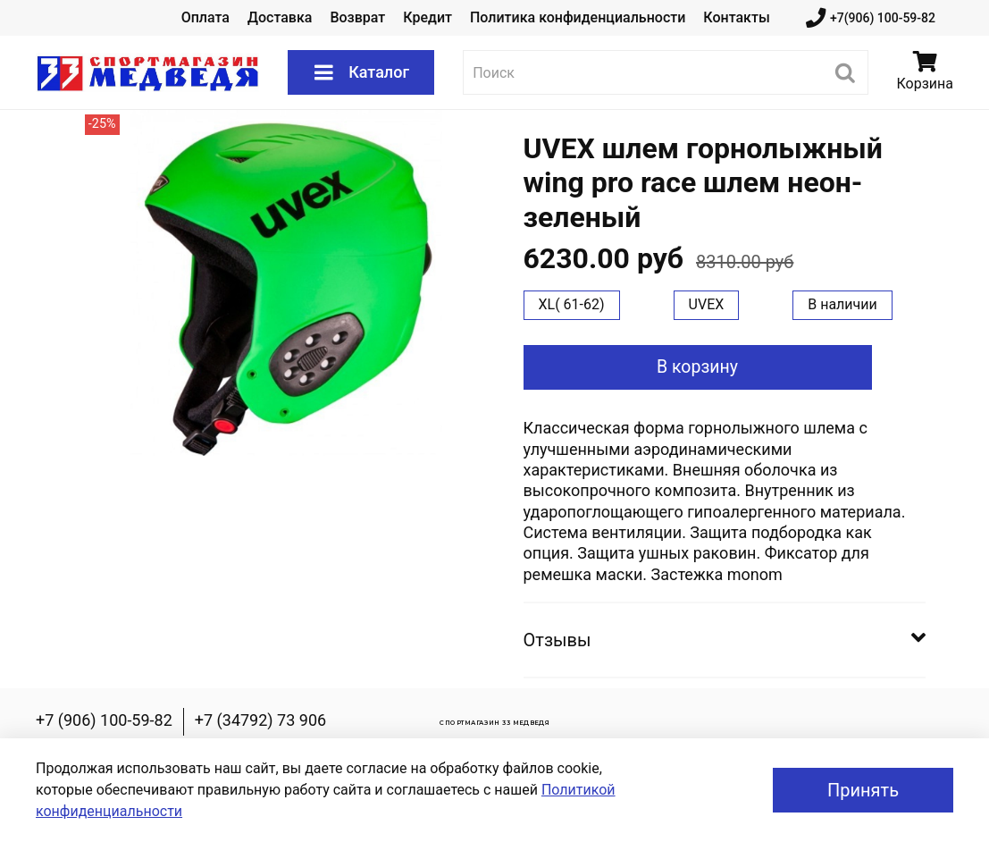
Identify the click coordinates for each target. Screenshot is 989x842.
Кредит (427, 17)
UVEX (707, 304)
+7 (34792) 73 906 (260, 720)
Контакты (736, 17)
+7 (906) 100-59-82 (104, 720)
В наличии (842, 304)
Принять (863, 790)
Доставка (279, 17)
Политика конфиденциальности (577, 17)
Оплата (205, 17)
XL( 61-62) (572, 304)
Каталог (361, 72)
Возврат (357, 17)
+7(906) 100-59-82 (870, 18)
